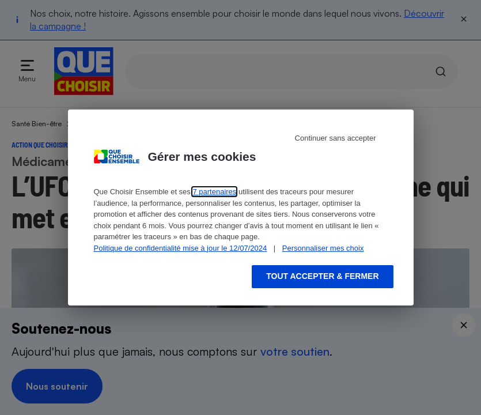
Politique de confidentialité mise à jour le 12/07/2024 (180, 248)
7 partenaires (214, 191)
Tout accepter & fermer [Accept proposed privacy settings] (322, 276)
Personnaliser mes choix (323, 248)
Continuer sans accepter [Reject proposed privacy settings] (335, 138)
